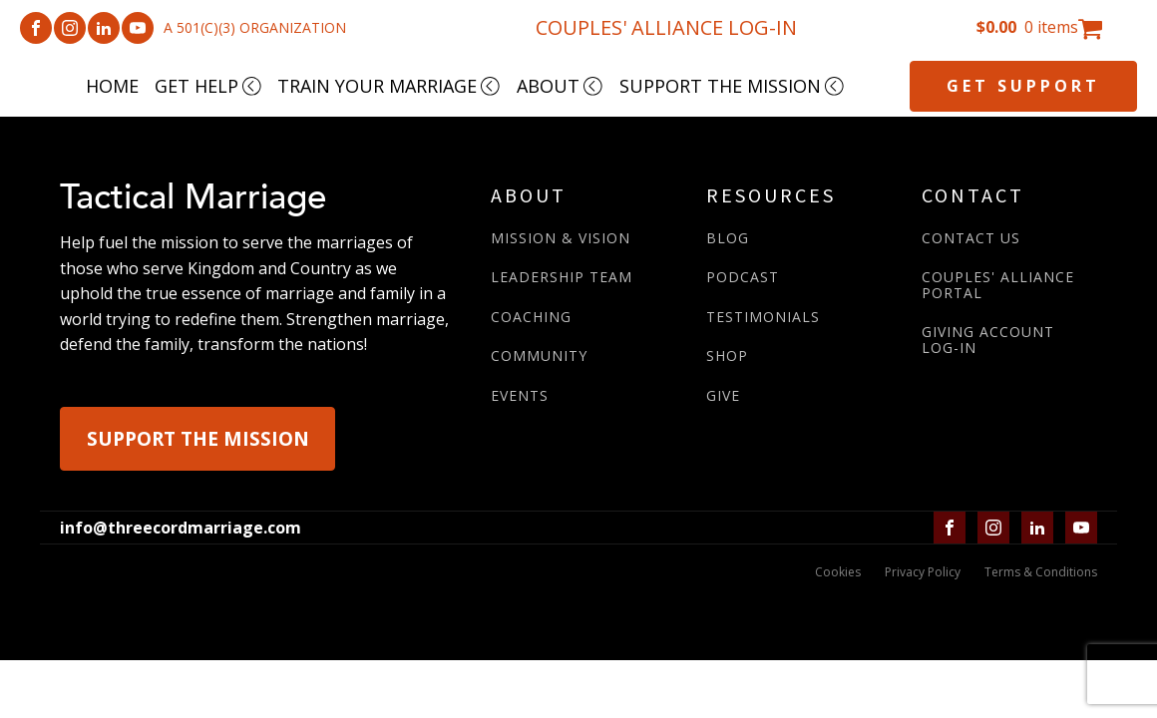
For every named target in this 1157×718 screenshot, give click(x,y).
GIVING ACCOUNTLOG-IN (988, 339)
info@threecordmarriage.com (180, 527)
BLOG (727, 237)
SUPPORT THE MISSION (732, 86)
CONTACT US (971, 237)
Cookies (838, 571)
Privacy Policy (923, 571)
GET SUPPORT (1023, 86)
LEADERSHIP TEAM (561, 276)
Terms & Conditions (1040, 571)
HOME (112, 86)
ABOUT (560, 86)
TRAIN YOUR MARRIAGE (389, 86)
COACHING (531, 316)
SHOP (727, 355)
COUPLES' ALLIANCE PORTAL (998, 284)
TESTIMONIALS (763, 316)
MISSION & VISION (560, 237)
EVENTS (520, 395)
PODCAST (742, 276)
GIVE (723, 395)
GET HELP (208, 86)
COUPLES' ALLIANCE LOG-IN (666, 27)
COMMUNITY (539, 355)
